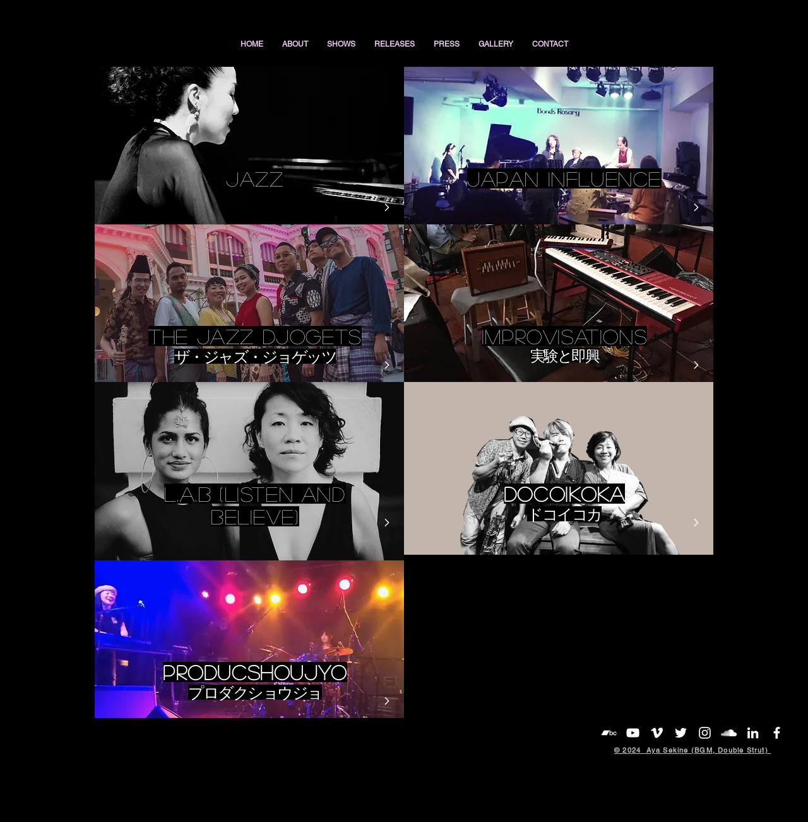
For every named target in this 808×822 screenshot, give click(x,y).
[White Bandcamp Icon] (609, 733)
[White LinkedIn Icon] (753, 733)
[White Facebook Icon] (777, 733)
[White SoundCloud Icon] (729, 733)
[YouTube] (633, 733)
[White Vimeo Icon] (657, 733)
